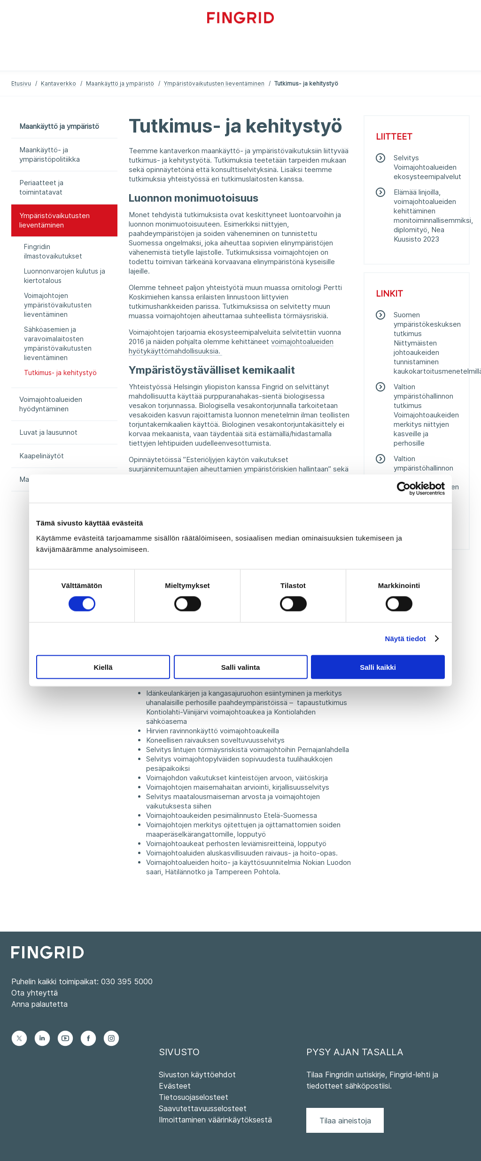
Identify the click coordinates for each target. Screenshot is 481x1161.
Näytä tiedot (405, 639)
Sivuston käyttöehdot (197, 1074)
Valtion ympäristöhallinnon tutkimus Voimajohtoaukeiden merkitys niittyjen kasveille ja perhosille (426, 414)
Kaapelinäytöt (41, 455)
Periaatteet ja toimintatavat (41, 187)
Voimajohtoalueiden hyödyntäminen (50, 404)
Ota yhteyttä (34, 992)
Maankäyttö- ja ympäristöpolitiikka (49, 154)
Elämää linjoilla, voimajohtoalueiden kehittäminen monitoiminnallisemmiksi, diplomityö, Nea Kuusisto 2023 (433, 215)
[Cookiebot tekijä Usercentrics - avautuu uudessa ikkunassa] (404, 489)
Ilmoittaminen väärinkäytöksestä (215, 1119)
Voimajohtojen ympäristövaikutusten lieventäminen (58, 304)
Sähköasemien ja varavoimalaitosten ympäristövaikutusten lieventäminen (58, 343)
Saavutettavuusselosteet (203, 1108)
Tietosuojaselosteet (193, 1097)
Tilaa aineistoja (345, 1120)
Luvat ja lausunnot (48, 432)
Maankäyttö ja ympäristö (120, 83)
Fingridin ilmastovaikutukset (53, 251)
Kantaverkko (58, 83)
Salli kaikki (378, 667)
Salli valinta (240, 667)
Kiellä (102, 667)
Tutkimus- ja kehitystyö (60, 373)
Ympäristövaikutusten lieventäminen (214, 83)
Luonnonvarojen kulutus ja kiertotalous (64, 275)
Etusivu (21, 83)
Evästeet (175, 1085)
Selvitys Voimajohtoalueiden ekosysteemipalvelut (427, 167)
